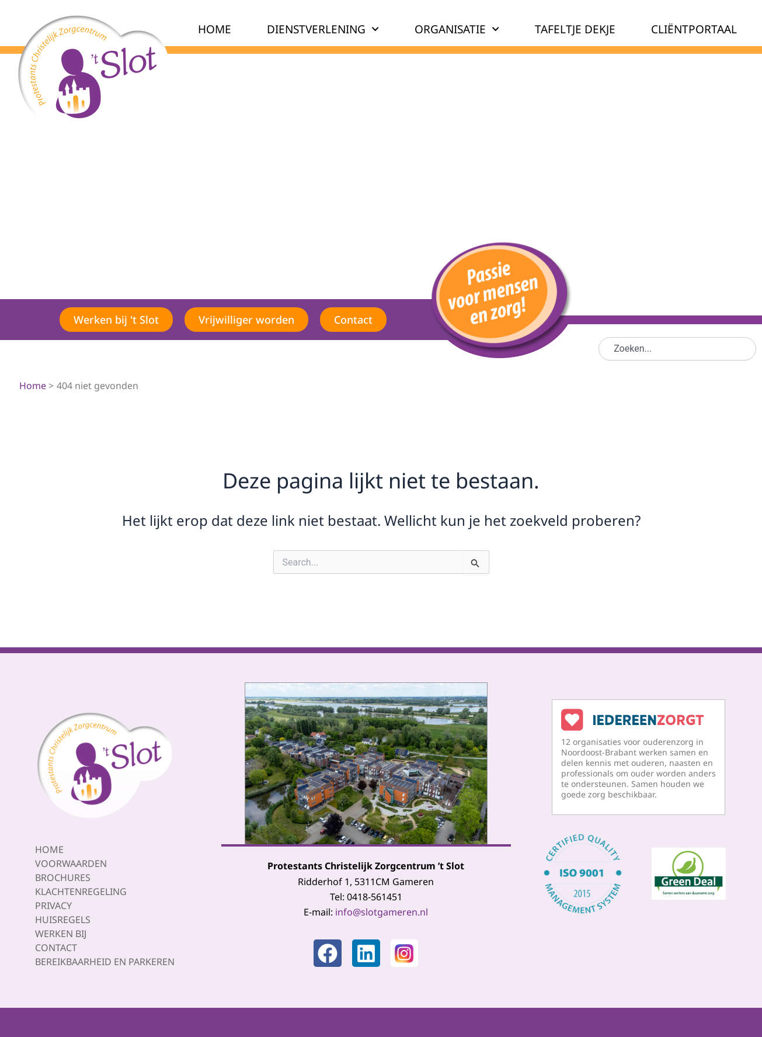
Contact (56, 947)
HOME (214, 29)
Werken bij (60, 933)
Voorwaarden (71, 863)
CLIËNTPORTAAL (694, 29)
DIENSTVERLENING (323, 29)
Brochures (63, 877)
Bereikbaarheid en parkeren (105, 961)
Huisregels (63, 919)
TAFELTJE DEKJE (575, 29)
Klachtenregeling (81, 891)
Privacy (53, 905)
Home (49, 849)
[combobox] (677, 348)
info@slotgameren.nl (381, 912)
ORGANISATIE (457, 29)
